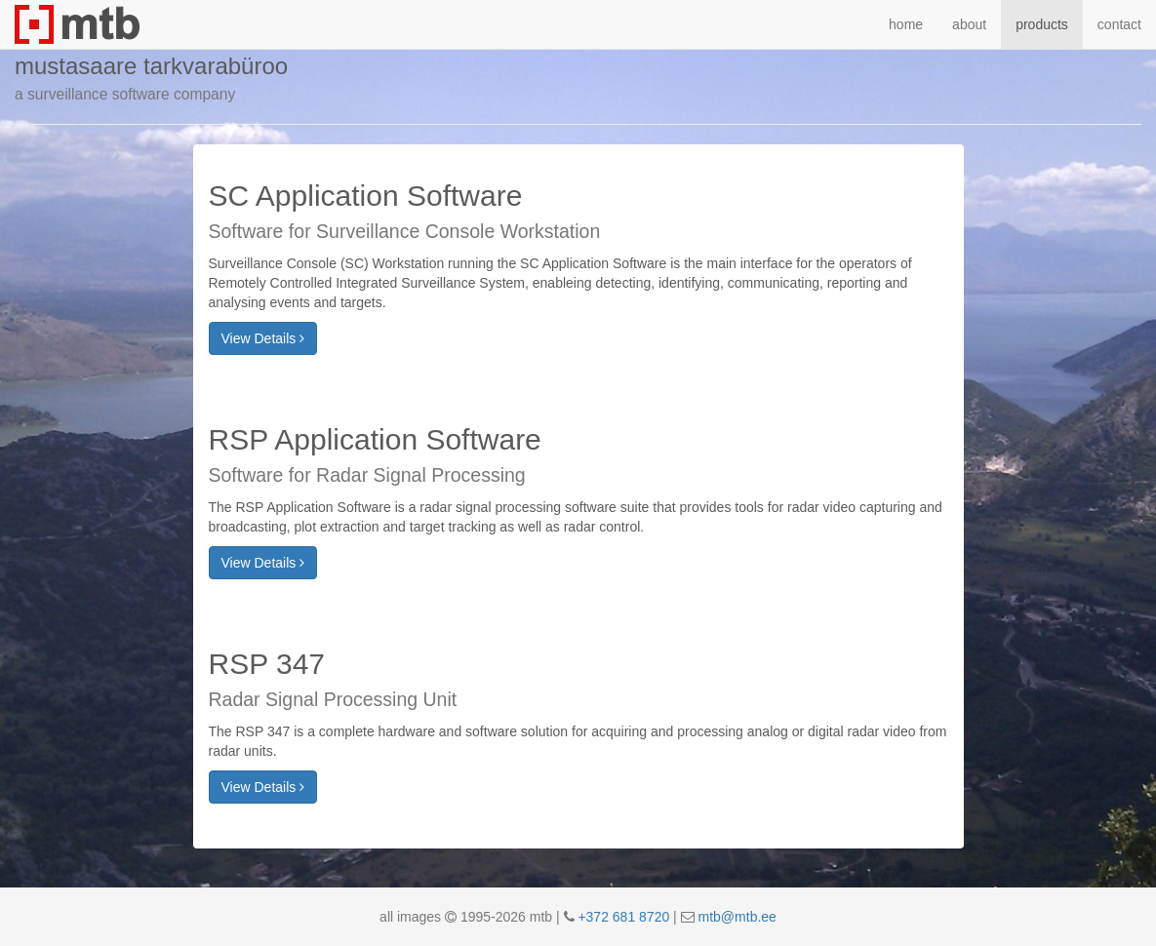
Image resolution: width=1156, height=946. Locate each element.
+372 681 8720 (623, 917)
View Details (263, 338)
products (1042, 24)
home (906, 24)
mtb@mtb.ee (737, 917)
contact (1119, 24)
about (969, 24)
